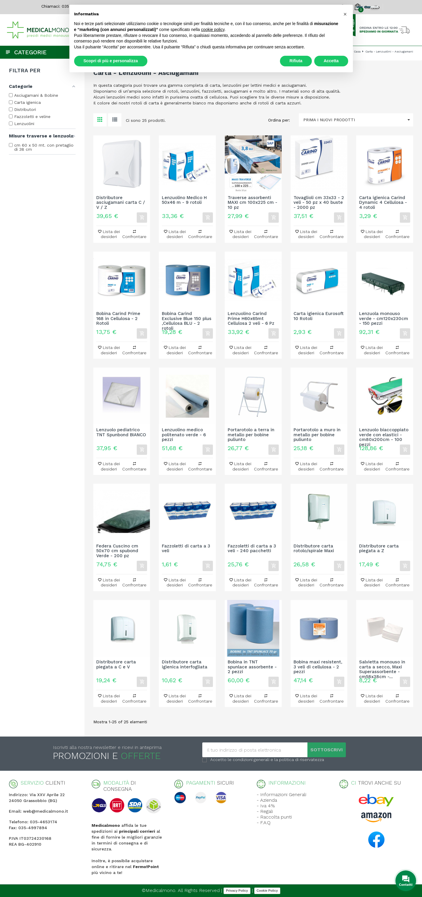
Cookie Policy (267, 890)
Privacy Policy (237, 890)
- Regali (265, 811)
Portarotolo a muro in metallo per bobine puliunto (317, 434)
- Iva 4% (266, 806)
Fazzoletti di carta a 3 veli (186, 549)
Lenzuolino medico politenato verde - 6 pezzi (184, 434)
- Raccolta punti (274, 817)
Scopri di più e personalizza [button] (111, 60)
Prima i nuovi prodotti (358, 120)
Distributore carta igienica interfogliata (184, 665)
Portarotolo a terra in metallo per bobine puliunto (251, 434)
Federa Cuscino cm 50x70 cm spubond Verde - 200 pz (117, 551)
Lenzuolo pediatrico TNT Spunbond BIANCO (121, 432)
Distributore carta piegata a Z (379, 549)
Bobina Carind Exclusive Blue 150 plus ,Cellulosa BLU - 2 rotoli (186, 318)
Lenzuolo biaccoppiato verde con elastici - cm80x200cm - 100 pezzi (383, 434)
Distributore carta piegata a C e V (116, 665)
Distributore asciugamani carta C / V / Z (120, 202)
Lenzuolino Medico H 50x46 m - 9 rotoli (184, 200)
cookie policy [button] (212, 29)
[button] (345, 14)
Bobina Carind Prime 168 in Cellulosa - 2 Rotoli (118, 318)
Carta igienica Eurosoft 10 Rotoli (319, 316)
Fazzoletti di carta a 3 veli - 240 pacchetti (252, 549)
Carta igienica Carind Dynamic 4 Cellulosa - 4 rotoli (383, 202)
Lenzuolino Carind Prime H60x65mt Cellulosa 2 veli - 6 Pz (251, 318)
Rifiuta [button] (295, 60)
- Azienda (267, 800)
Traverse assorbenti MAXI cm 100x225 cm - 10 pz (252, 202)
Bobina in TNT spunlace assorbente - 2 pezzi (252, 667)
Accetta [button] (331, 60)
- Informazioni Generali (281, 794)
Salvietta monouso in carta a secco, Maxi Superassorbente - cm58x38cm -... (382, 667)
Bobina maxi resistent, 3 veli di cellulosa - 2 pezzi (318, 667)
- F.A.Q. (264, 822)
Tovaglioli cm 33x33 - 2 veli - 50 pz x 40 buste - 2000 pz (319, 202)
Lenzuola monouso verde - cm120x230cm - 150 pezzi (383, 318)
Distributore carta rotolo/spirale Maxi (314, 549)
